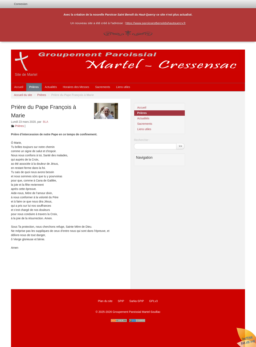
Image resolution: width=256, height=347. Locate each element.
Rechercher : (142, 140)
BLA (45, 121)
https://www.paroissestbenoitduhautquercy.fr (155, 23)
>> (180, 146)
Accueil (18, 87)
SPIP (121, 301)
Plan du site (105, 301)
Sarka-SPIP (136, 301)
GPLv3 (153, 301)
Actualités (51, 87)
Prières (34, 87)
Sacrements (102, 87)
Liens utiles (123, 87)
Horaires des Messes (76, 87)
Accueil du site (23, 95)
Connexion (20, 4)
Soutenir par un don (246, 337)
